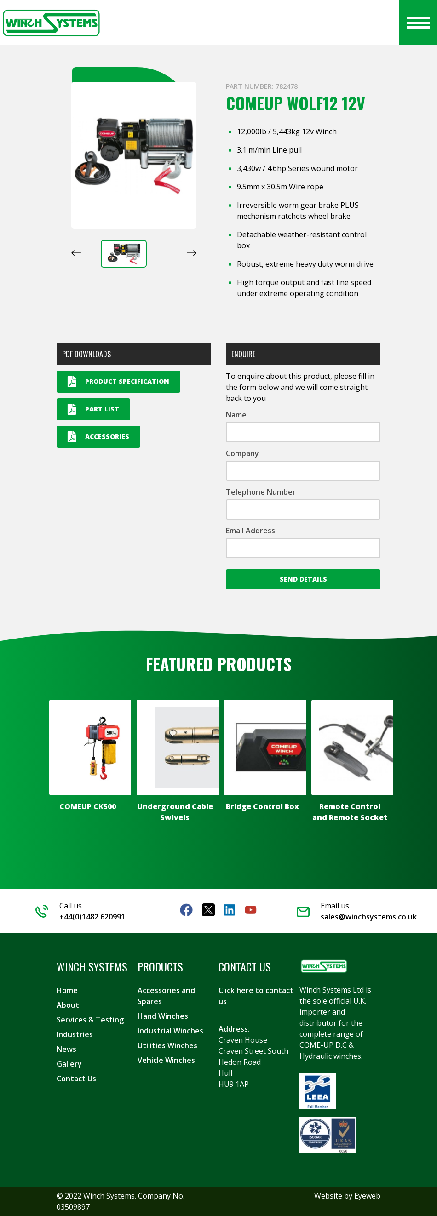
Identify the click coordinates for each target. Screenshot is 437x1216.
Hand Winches (163, 1016)
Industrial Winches (170, 1031)
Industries (75, 1034)
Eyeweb (367, 1196)
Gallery (69, 1064)
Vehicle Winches (166, 1060)
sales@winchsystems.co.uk (369, 917)
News (66, 1049)
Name (236, 415)
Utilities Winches (167, 1045)
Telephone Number (261, 492)
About (68, 1005)
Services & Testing (90, 1020)
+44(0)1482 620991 (92, 917)
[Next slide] (191, 252)
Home (67, 990)
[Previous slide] (76, 252)
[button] (124, 254)
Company (242, 453)
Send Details (303, 579)
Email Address (250, 530)
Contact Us (76, 1078)
